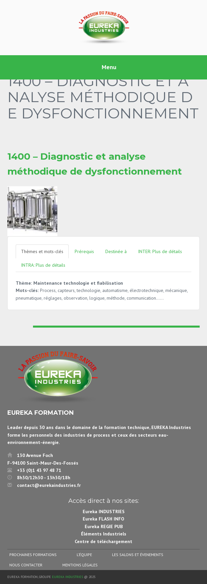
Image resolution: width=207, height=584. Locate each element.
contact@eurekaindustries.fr (49, 485)
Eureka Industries (67, 577)
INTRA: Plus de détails (43, 265)
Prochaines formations (33, 554)
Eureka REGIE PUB (104, 526)
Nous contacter (25, 564)
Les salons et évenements (137, 554)
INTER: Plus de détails (160, 251)
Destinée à (116, 251)
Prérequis (84, 251)
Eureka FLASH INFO (103, 519)
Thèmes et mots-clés (42, 251)
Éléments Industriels (103, 534)
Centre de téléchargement (103, 541)
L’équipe (84, 554)
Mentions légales (80, 564)
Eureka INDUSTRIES (104, 511)
